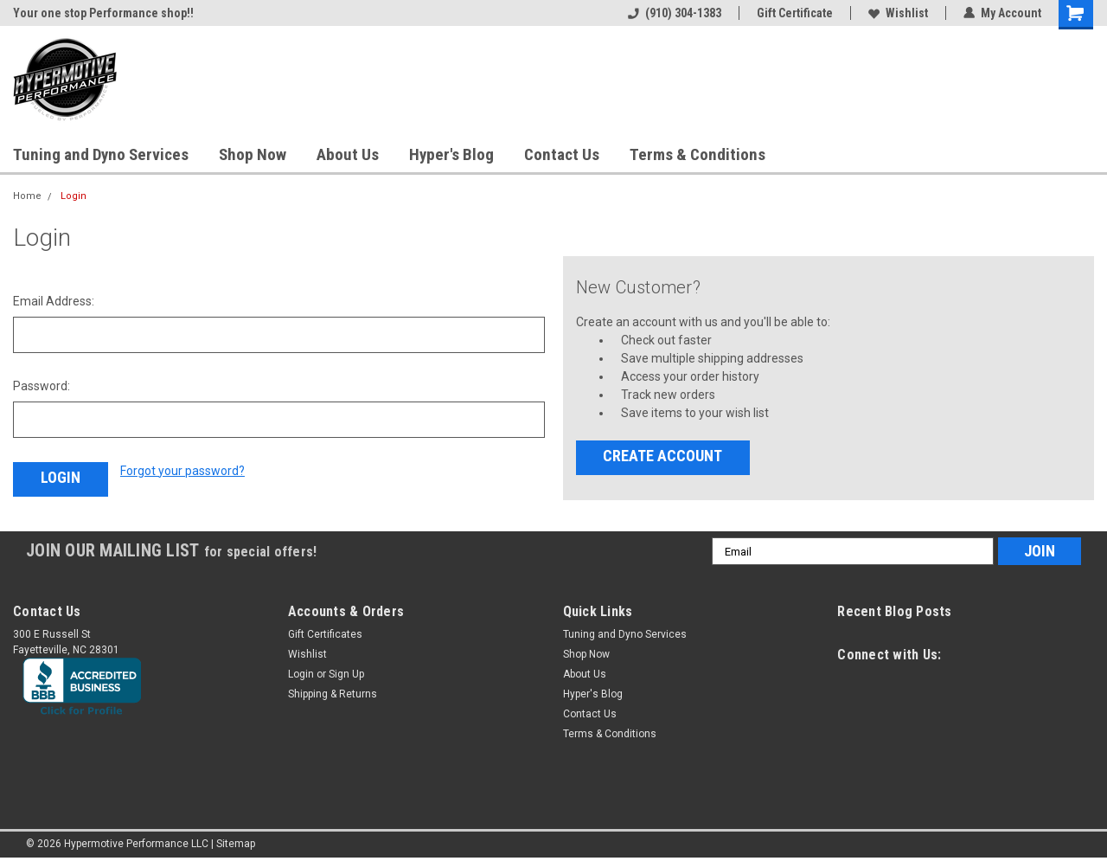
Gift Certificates (325, 634)
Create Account (662, 456)
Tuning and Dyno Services (101, 154)
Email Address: (53, 301)
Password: (41, 386)
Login (73, 196)
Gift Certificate (795, 13)
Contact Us (561, 154)
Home (27, 196)
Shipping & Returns (332, 694)
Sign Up (346, 674)
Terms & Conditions (697, 154)
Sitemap (235, 844)
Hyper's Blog (451, 154)
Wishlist (898, 13)
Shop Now (252, 154)
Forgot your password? (182, 471)
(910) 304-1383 (674, 13)
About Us (348, 154)
